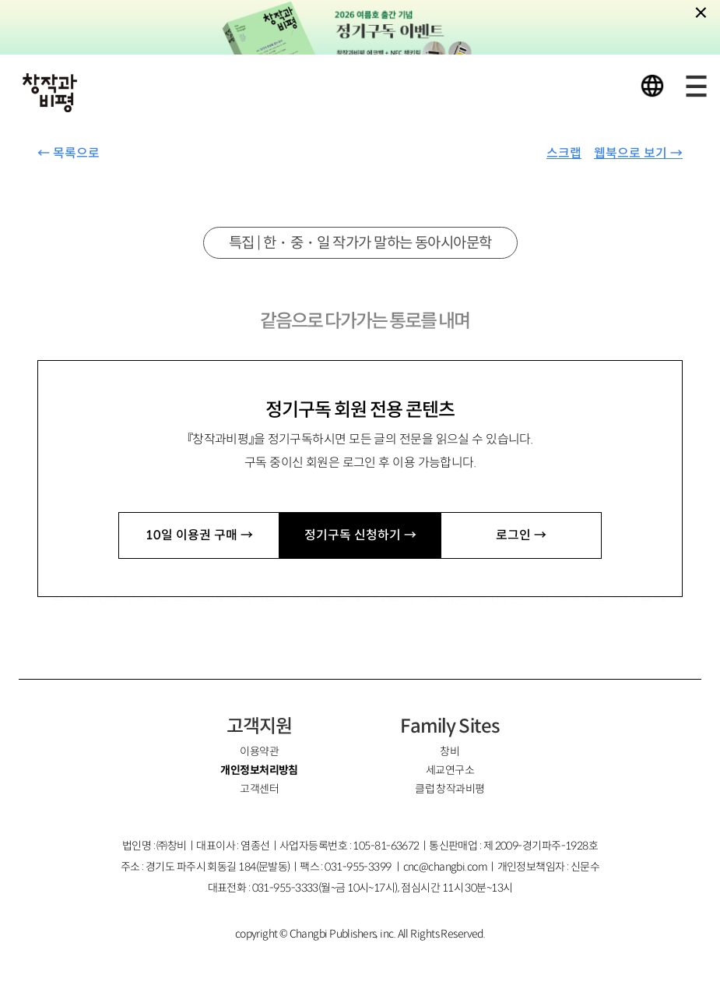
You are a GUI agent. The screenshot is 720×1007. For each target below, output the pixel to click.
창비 (449, 751)
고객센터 (259, 789)
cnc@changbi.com (445, 867)
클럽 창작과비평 (450, 789)
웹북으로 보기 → (638, 153)
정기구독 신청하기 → (360, 535)
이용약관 (259, 751)
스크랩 (563, 153)
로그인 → (521, 535)
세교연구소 (450, 770)
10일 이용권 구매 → (199, 535)
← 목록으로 (68, 153)
